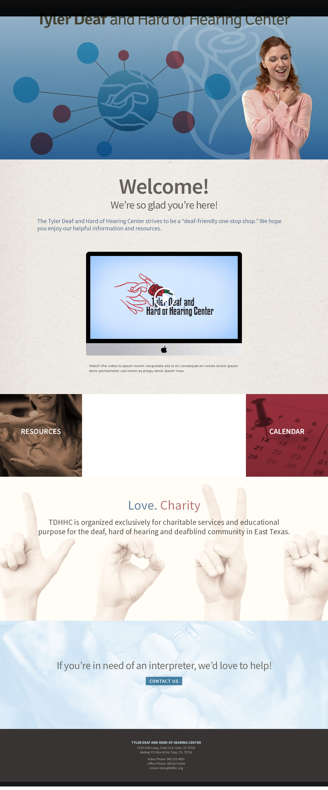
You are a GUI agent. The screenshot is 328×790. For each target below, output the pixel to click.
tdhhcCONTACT (163, 5)
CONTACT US (164, 681)
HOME (22, 5)
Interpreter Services (86, 5)
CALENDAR (197, 5)
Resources (295, 5)
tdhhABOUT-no (164, 12)
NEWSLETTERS (263, 5)
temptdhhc (47, 5)
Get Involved (228, 5)
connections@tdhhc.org (166, 768)
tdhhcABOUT (127, 5)
